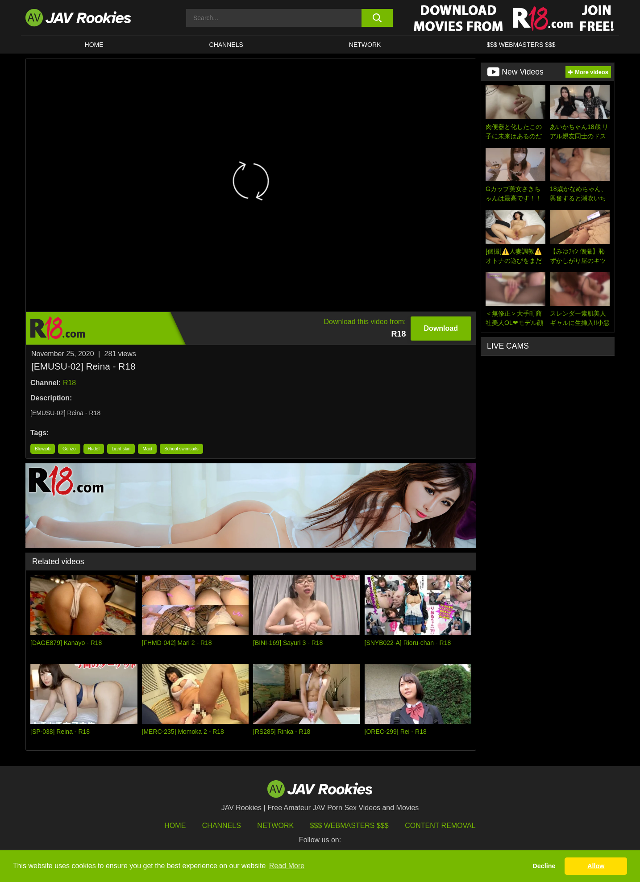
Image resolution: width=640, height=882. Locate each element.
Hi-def (94, 448)
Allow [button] (595, 866)
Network (365, 44)
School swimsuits (181, 448)
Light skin (121, 448)
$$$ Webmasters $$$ (349, 825)
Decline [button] (543, 866)
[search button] (377, 18)
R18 (69, 383)
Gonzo (68, 448)
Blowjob (42, 448)
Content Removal (440, 825)
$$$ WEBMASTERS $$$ (520, 44)
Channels (226, 44)
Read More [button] (286, 866)
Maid (147, 448)
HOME (94, 44)
